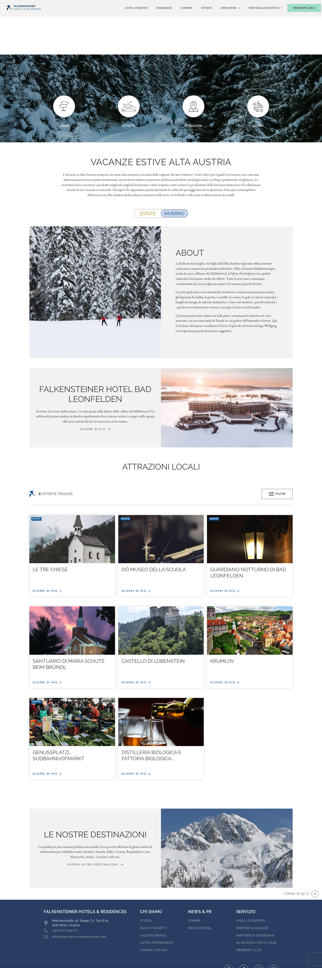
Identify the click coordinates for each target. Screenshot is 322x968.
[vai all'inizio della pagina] (301, 861)
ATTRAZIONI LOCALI (161, 435)
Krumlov (222, 629)
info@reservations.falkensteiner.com (75, 905)
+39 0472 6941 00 (61, 898)
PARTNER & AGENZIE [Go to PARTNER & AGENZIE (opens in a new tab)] (252, 896)
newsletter (251, 3)
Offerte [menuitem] (200, 14)
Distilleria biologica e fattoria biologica (151, 723)
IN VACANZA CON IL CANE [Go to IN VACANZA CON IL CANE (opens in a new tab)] (256, 911)
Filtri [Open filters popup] (277, 462)
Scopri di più (95, 397)
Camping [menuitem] (180, 14)
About (190, 221)
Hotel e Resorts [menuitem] (129, 14)
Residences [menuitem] (158, 14)
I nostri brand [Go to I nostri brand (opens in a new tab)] (153, 903)
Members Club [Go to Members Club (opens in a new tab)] (248, 918)
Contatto (311, 3)
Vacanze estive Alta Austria (161, 130)
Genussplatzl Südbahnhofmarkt (58, 723)
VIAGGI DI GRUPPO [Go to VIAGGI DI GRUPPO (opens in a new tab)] (250, 889)
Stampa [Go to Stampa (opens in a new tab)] (194, 889)
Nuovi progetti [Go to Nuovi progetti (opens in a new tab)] (153, 896)
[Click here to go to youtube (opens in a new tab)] (258, 937)
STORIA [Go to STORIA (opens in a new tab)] (146, 889)
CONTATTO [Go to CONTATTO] (52, 937)
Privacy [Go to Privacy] (74, 937)
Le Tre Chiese (50, 538)
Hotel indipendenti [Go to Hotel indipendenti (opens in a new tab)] (157, 911)
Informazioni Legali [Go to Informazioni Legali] (155, 937)
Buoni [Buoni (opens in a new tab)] (272, 3)
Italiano (15, 3)
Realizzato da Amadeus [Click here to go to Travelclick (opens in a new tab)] (161, 957)
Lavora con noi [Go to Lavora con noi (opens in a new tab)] (153, 918)
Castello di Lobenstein (153, 629)
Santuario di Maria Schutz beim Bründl (69, 632)
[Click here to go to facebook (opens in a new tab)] (243, 937)
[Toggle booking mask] (300, 15)
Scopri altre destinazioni (95, 833)
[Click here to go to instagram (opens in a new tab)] (273, 937)
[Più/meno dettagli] (72, 559)
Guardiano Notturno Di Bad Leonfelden (248, 541)
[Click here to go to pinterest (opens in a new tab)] (228, 937)
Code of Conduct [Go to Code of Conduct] (194, 937)
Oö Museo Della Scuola (154, 538)
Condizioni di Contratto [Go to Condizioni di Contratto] (109, 937)
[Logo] (24, 14)
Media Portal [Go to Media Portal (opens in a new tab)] (199, 896)
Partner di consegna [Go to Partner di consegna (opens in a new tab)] (255, 903)
